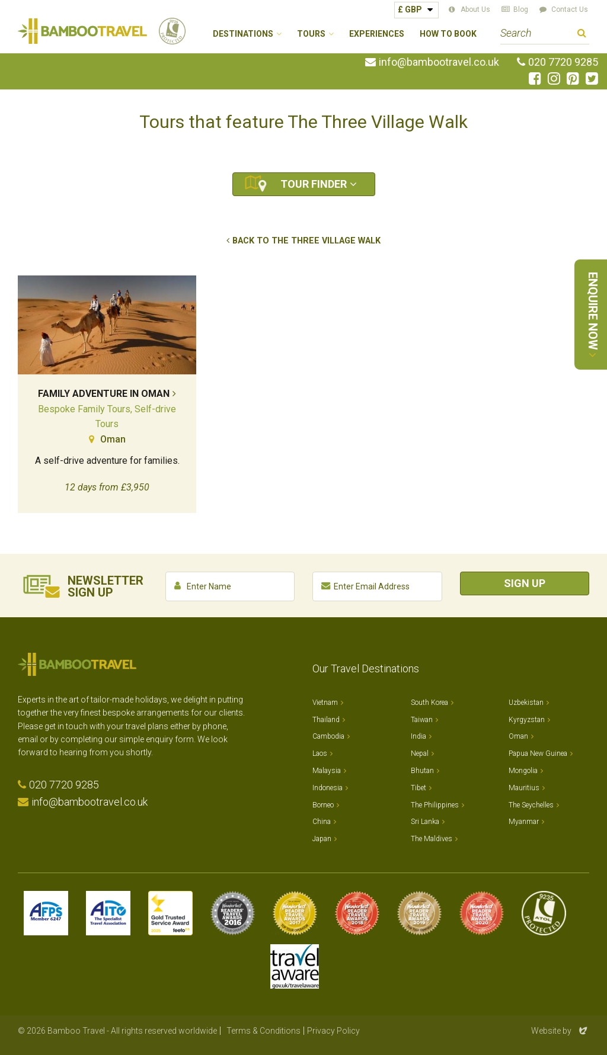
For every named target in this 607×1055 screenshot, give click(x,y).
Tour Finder (313, 184)
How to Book (448, 34)
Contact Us (569, 9)
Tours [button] (311, 34)
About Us (475, 9)
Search (581, 34)
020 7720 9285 (563, 62)
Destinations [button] (243, 34)
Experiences (376, 34)
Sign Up (524, 583)
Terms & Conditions (263, 1030)
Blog (520, 9)
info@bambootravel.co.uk (439, 62)
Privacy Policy (333, 1030)
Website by (560, 1030)
